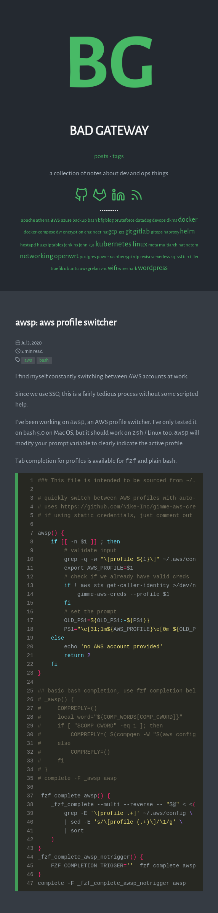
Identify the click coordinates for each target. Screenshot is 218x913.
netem (192, 245)
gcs (122, 232)
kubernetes (114, 244)
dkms (172, 220)
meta (153, 245)
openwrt (67, 256)
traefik (57, 268)
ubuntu (72, 268)
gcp (113, 231)
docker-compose (40, 232)
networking (37, 256)
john (83, 245)
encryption (73, 232)
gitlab (142, 231)
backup (80, 220)
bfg (101, 220)
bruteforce (124, 220)
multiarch (168, 245)
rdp (136, 256)
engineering (96, 232)
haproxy (172, 232)
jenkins (71, 245)
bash (93, 220)
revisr (145, 256)
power (103, 256)
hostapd (28, 245)
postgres (88, 256)
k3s (91, 245)
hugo (42, 245)
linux (140, 244)
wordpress (153, 268)
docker (187, 219)
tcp (186, 256)
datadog (143, 220)
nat (182, 245)
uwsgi (86, 268)
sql (174, 256)
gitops (157, 232)
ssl (180, 256)
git (129, 231)
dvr (59, 232)
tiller (194, 256)
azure (66, 220)
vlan (96, 268)
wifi (113, 268)
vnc (104, 268)
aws (55, 219)
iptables (56, 245)
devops (159, 220)
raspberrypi (121, 256)
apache (28, 220)
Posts (101, 156)
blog (109, 220)
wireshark (128, 268)
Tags (118, 156)
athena (43, 220)
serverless (161, 256)
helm (187, 231)
